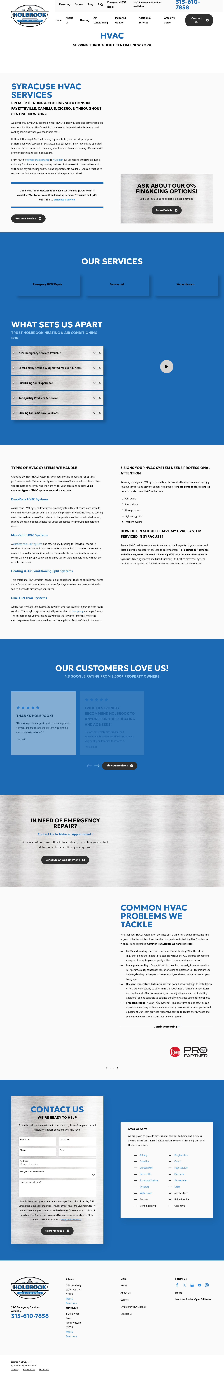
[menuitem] (15, 1368)
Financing (64, 4)
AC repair (58, 159)
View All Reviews (119, 764)
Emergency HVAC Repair (133, 1305)
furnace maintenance (37, 159)
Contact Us (199, 20)
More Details (166, 163)
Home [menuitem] (58, 20)
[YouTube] (199, 1284)
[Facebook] (177, 1284)
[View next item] (97, 764)
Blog (90, 4)
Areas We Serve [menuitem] (169, 20)
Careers (79, 4)
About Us (126, 1291)
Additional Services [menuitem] (145, 20)
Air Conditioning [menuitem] (100, 20)
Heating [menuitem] (84, 20)
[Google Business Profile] (192, 1284)
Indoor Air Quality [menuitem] (120, 20)
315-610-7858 (30, 1314)
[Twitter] (184, 1284)
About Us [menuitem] (69, 20)
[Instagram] (207, 1284)
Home (124, 1284)
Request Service (28, 217)
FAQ (100, 4)
